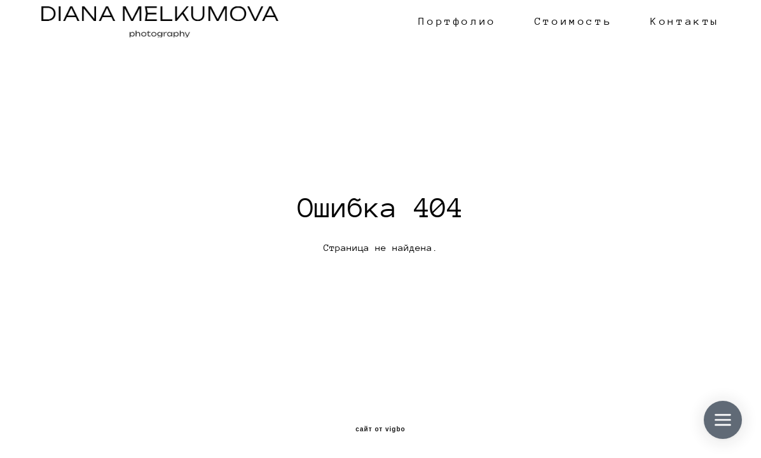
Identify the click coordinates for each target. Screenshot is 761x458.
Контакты (685, 21)
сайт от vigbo (380, 429)
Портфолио (457, 21)
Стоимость (573, 21)
